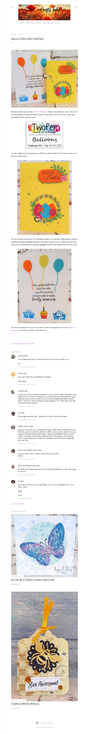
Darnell (21, 391)
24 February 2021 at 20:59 (27, 474)
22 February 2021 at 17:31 (26, 406)
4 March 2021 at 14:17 (25, 498)
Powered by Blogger (44, 723)
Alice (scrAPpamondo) (27, 466)
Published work (33, 23)
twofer (32, 343)
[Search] (76, 6)
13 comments (15, 708)
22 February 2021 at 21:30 (26, 420)
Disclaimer (48, 23)
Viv (19, 413)
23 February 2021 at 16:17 (26, 459)
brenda (21, 356)
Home (21, 23)
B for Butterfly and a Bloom (32, 580)
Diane (20, 373)
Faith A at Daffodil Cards (28, 450)
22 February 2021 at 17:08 (26, 384)
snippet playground (22, 343)
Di (19, 481)
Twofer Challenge (40, 112)
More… (58, 23)
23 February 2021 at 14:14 (26, 443)
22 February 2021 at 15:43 (26, 367)
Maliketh (51, 727)
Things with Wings (25, 704)
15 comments (15, 584)
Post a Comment (17, 504)
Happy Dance (23, 426)
